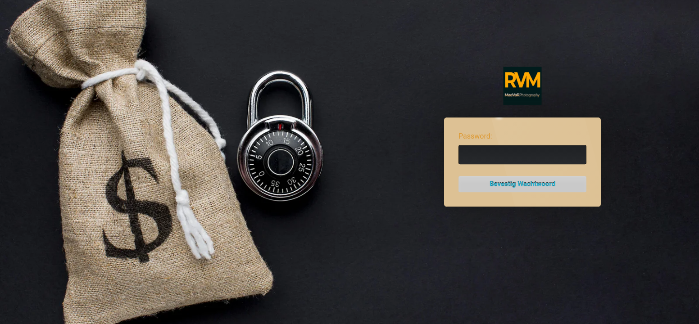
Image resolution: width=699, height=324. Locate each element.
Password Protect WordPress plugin (523, 86)
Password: (475, 136)
